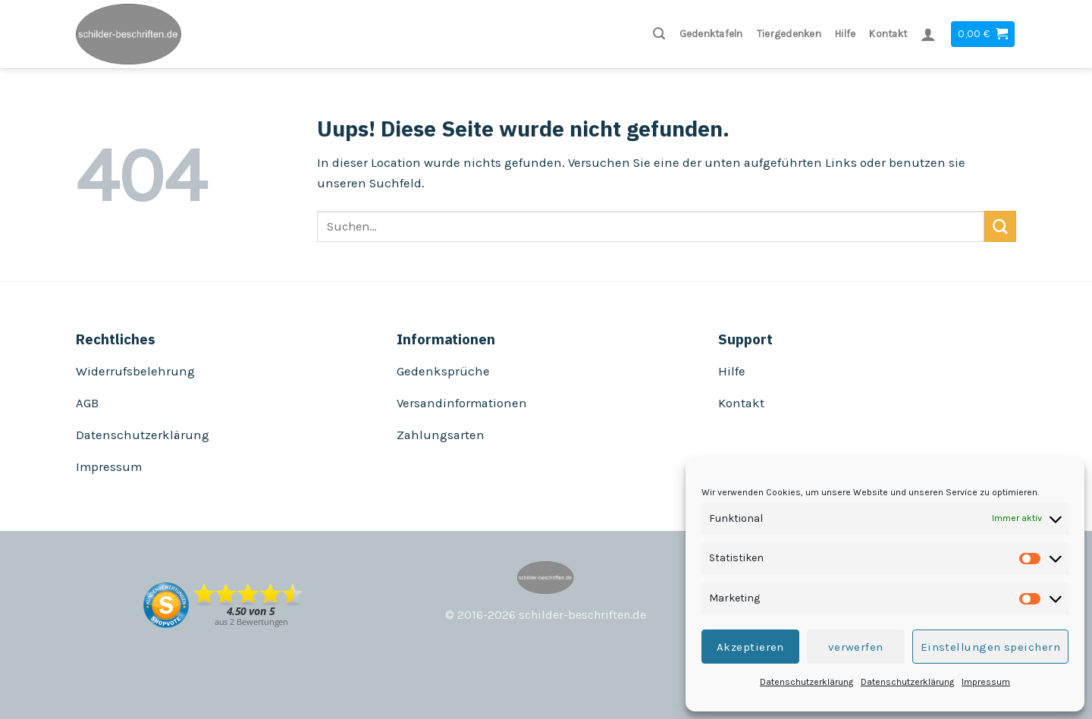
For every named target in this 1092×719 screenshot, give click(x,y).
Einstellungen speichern (990, 647)
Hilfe (845, 33)
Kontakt (888, 33)
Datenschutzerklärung (806, 682)
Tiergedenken (789, 33)
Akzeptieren (750, 647)
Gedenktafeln (711, 33)
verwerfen (855, 647)
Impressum (986, 682)
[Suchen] (659, 34)
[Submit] (1000, 226)
